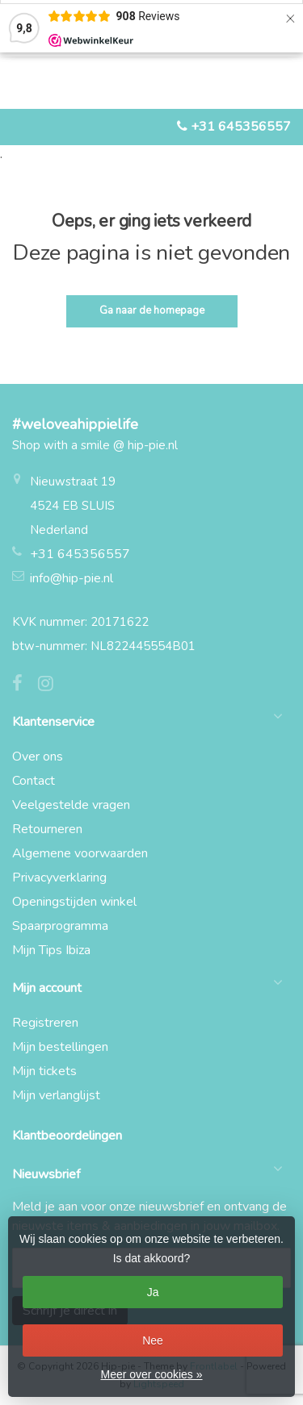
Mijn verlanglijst (56, 1095)
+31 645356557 (241, 126)
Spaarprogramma (60, 926)
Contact (33, 781)
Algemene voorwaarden (80, 853)
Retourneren (47, 829)
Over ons (37, 756)
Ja (153, 1292)
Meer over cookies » (151, 1374)
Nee (152, 1340)
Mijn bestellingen (60, 1047)
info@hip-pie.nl (71, 578)
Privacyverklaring (59, 877)
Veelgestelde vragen (71, 805)
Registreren (45, 1023)
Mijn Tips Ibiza (51, 950)
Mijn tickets (44, 1071)
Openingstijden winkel (74, 902)
